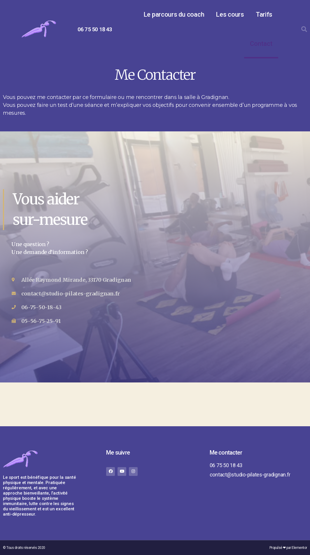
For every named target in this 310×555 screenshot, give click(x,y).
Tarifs (264, 14)
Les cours (230, 14)
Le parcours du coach (173, 14)
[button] (304, 29)
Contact (261, 43)
